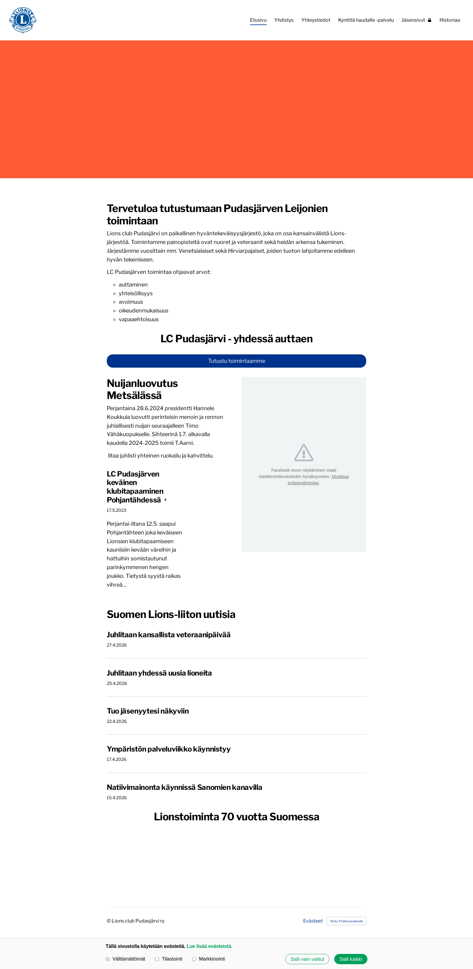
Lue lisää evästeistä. (209, 946)
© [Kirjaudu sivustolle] (109, 921)
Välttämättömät (125, 958)
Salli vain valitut (307, 959)
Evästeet (313, 921)
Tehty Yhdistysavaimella (346, 921)
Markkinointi (208, 958)
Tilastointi (168, 958)
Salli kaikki (350, 959)
